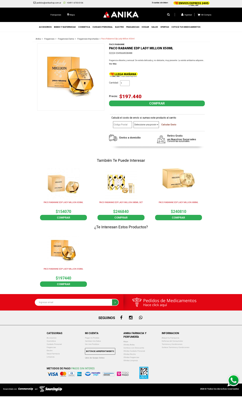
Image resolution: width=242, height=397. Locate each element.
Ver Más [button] (113, 64)
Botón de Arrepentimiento (100, 351)
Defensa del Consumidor (172, 341)
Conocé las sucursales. (178, 141)
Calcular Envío (168, 124)
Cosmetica (51, 341)
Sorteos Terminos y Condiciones (175, 347)
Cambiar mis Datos (93, 341)
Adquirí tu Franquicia (170, 338)
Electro (50, 351)
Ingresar (186, 14)
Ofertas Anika (129, 345)
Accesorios (51, 338)
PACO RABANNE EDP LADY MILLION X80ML (178, 202)
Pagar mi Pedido (92, 338)
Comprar (63, 217)
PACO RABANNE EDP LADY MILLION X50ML (63, 269)
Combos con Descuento (133, 348)
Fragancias (51, 347)
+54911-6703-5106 (73, 2)
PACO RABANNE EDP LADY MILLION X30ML (63, 202)
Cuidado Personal (54, 344)
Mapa (125, 342)
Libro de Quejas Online (94, 358)
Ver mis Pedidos (92, 344)
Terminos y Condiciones (172, 344)
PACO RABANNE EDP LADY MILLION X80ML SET (121, 202)
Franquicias (55, 15)
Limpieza (50, 357)
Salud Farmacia (53, 354)
